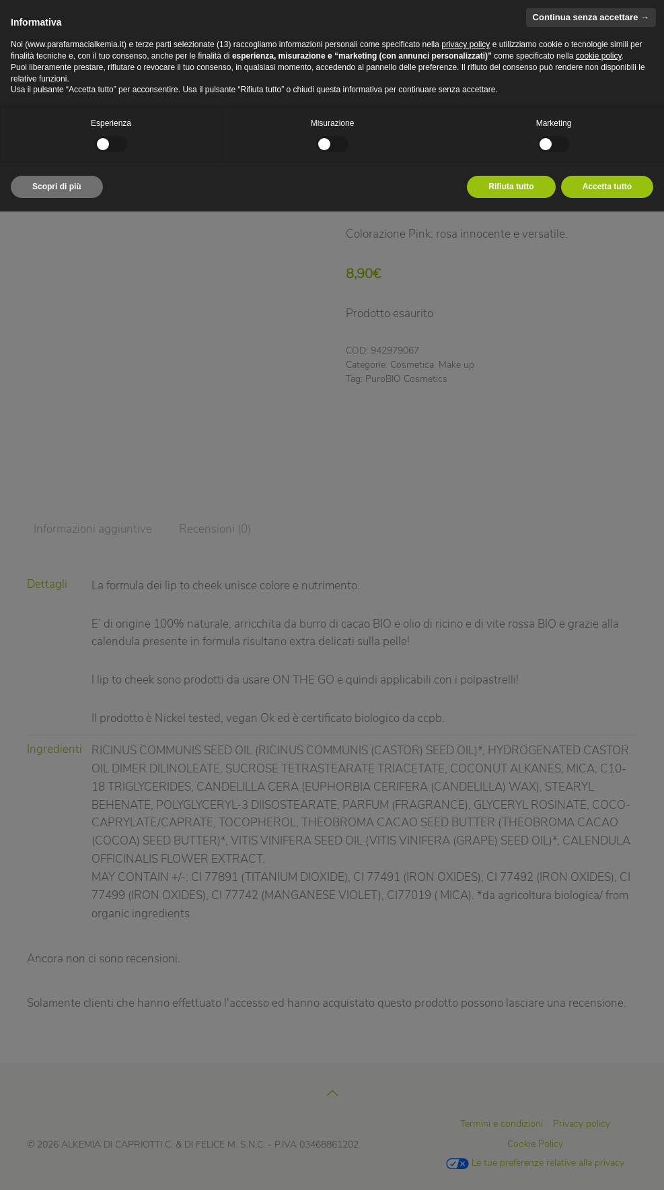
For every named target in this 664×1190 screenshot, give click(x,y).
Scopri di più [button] (56, 186)
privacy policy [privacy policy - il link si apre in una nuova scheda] (465, 44)
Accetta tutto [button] (607, 186)
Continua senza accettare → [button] (591, 17)
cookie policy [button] (599, 56)
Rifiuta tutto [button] (510, 186)
